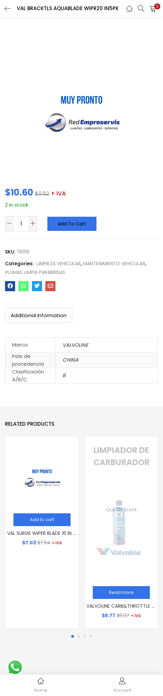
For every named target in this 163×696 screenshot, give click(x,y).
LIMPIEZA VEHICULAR (59, 263)
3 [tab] (84, 636)
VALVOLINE (75, 345)
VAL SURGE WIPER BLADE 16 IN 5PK (42, 533)
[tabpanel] (42, 532)
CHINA (70, 359)
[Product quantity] (21, 223)
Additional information (39, 315)
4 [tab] (90, 636)
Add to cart (72, 223)
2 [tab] (78, 636)
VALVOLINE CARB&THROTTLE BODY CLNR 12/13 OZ (121, 606)
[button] (153, 8)
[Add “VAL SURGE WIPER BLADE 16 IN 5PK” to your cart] (42, 519)
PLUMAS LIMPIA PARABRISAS (35, 272)
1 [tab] (72, 636)
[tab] (38, 315)
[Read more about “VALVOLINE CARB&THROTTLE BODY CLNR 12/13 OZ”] (121, 592)
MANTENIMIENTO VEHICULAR (114, 263)
